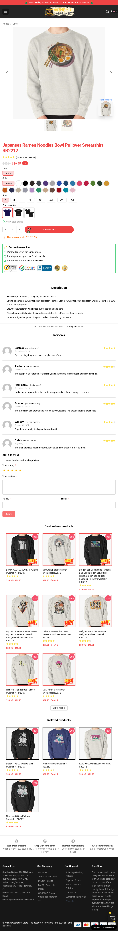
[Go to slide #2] (67, 125)
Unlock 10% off (112, 918)
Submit (9, 514)
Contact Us (71, 892)
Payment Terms (73, 880)
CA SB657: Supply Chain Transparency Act (47, 897)
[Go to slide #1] (51, 125)
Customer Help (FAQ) (76, 897)
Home (5, 23)
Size (4, 195)
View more (59, 708)
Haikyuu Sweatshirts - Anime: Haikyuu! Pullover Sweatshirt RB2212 (93, 634)
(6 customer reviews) (26, 157)
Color (5, 178)
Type (4, 168)
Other (15, 23)
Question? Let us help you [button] (103, 927)
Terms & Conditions (47, 876)
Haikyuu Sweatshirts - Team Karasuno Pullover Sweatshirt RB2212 (57, 634)
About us (42, 872)
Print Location (9, 205)
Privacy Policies (45, 881)
